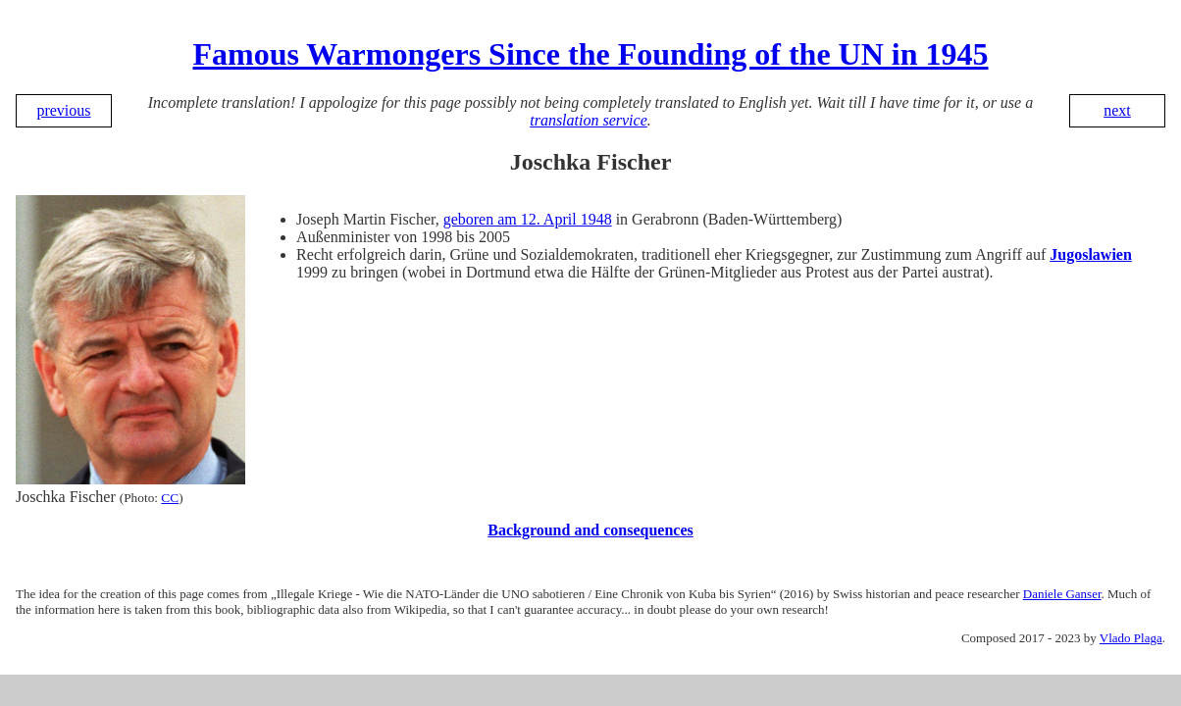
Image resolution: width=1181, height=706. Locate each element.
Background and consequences (590, 530)
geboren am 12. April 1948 (527, 219)
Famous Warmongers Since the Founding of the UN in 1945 (590, 54)
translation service (588, 120)
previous (63, 110)
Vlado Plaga (1131, 637)
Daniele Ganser (1062, 593)
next (1117, 110)
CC (170, 497)
